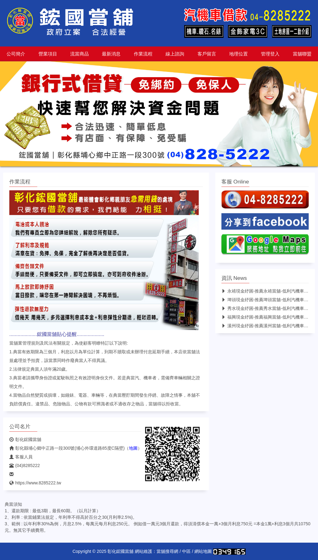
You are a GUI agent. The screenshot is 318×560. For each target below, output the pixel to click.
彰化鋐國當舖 (25, 439)
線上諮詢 (175, 53)
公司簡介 (16, 53)
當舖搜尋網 (167, 551)
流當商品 (79, 53)
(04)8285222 (24, 465)
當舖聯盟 (302, 53)
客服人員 (21, 456)
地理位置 (238, 53)
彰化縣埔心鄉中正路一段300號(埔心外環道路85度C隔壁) (67, 448)
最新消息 (111, 53)
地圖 (133, 448)
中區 (186, 551)
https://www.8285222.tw (35, 482)
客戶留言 (207, 53)
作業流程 (143, 53)
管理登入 (270, 53)
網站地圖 (203, 551)
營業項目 (48, 53)
